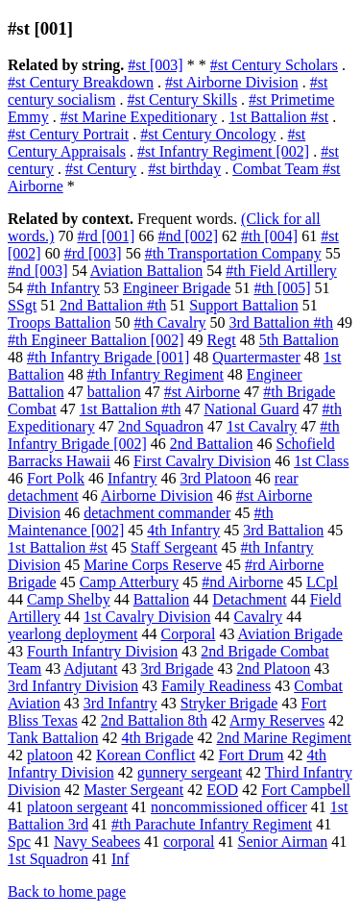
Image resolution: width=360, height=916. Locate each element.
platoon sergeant (77, 807)
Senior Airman (283, 841)
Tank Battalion (53, 738)
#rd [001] (105, 236)
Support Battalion (243, 305)
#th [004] (269, 236)
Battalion (161, 599)
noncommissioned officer (229, 807)
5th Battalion (299, 340)
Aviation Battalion (146, 270)
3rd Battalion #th (281, 322)
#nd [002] (187, 236)
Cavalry (258, 616)
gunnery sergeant (189, 772)
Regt (221, 340)
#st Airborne (202, 392)
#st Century (100, 169)
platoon (50, 755)
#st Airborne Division (232, 82)
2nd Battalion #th (113, 305)
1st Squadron (48, 859)
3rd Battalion (283, 530)
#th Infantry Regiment (155, 374)
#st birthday (184, 169)
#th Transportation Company (233, 253)
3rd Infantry (120, 703)
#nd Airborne (242, 582)
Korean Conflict (146, 755)
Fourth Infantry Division (102, 651)
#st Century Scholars (274, 65)
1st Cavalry (262, 426)
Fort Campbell (305, 789)
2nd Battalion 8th (154, 720)
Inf (120, 859)
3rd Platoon (216, 478)
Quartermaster (256, 357)
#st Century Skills (182, 99)
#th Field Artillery (281, 270)
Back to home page (67, 891)
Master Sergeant (133, 789)
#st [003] (155, 65)
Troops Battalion (59, 322)
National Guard (251, 409)
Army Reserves (276, 720)
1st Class (321, 461)
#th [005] (281, 288)
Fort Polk (55, 478)
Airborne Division (157, 495)
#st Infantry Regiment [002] (223, 151)
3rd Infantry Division (73, 686)
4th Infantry (183, 530)
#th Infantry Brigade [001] (108, 357)
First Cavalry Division (202, 461)
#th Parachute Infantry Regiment (211, 824)
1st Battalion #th (130, 409)
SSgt (22, 305)
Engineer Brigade (176, 288)
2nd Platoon (273, 668)
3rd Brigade (176, 668)
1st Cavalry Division (147, 616)
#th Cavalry (169, 322)
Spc (19, 841)
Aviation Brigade (290, 634)
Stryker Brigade (229, 703)
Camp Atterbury (130, 582)
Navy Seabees (97, 841)
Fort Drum (251, 755)
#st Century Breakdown (81, 82)
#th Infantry (63, 288)
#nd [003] (38, 270)
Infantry (132, 478)
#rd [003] (93, 253)
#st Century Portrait (68, 134)
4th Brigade (157, 738)
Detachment (249, 599)
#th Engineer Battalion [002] (96, 340)
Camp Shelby (68, 599)
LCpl (322, 582)
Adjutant (90, 668)
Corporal (188, 634)
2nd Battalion (211, 443)
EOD (222, 789)
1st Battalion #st (278, 117)
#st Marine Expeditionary (139, 117)
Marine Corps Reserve (153, 565)
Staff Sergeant (174, 547)
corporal (188, 841)
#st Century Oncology (208, 134)
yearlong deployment (73, 634)
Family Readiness (216, 686)
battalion (114, 392)
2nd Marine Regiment (284, 738)
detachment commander (157, 513)
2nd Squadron (161, 426)
